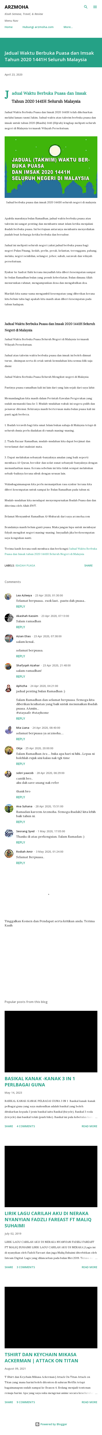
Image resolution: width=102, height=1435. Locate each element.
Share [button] (88, 565)
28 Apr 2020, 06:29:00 (50, 773)
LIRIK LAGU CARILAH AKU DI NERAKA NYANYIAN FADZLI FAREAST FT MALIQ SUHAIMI (48, 1219)
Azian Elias (23, 636)
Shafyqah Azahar (28, 665)
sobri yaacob (25, 773)
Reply (20, 606)
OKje (19, 748)
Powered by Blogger (51, 1424)
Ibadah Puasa (25, 565)
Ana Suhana (24, 806)
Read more (89, 1126)
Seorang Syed (25, 831)
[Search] (85, 7)
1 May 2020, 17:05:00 (51, 831)
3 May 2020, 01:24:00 (49, 851)
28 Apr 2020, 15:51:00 (49, 806)
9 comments (26, 1402)
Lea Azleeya (24, 595)
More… (68, 27)
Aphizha (21, 686)
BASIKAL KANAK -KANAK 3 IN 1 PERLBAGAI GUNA (40, 1081)
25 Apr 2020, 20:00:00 (39, 748)
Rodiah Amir (24, 851)
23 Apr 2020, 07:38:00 (48, 636)
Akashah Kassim (27, 616)
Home (9, 27)
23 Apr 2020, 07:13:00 (55, 616)
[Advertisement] (51, 960)
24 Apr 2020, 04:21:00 (44, 686)
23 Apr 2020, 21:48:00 (57, 665)
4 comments (26, 1126)
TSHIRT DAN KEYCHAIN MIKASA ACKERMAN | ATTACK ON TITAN (41, 1357)
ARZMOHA (17, 7)
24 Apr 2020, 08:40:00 (46, 727)
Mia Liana (22, 727)
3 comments (26, 1267)
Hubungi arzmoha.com (38, 27)
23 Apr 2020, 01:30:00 (49, 595)
